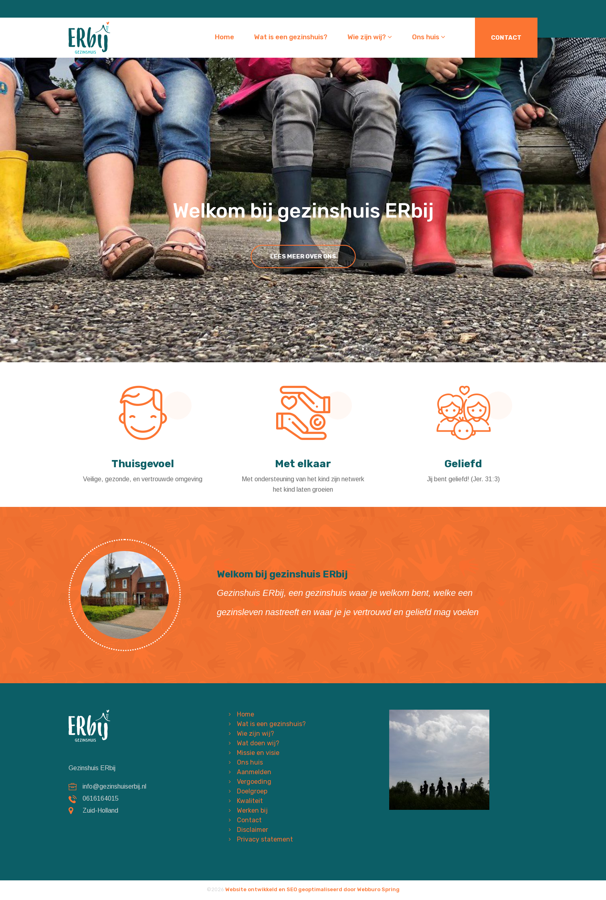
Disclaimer (252, 829)
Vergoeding (254, 781)
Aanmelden (254, 772)
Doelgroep (252, 791)
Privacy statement (265, 839)
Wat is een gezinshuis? (290, 37)
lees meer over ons (303, 256)
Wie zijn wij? (369, 37)
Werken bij (252, 810)
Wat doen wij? (258, 743)
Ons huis (428, 37)
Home (224, 37)
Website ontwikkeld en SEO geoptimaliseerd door (312, 889)
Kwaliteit (250, 801)
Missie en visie (258, 753)
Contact (506, 37)
